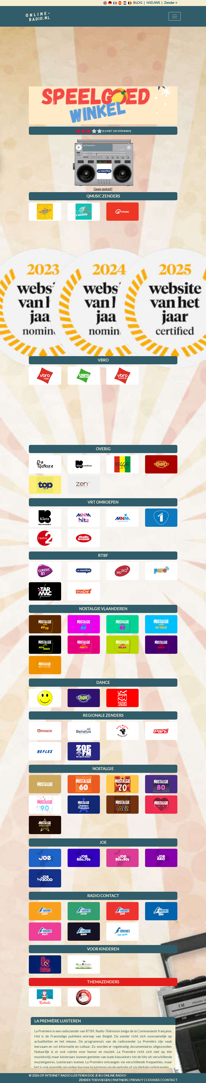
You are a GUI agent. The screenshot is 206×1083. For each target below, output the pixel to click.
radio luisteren (73, 1075)
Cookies (153, 1080)
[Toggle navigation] (175, 16)
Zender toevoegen (94, 1080)
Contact (169, 1080)
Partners (120, 1080)
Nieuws (153, 2)
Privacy (136, 1080)
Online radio (114, 1075)
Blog (137, 2)
